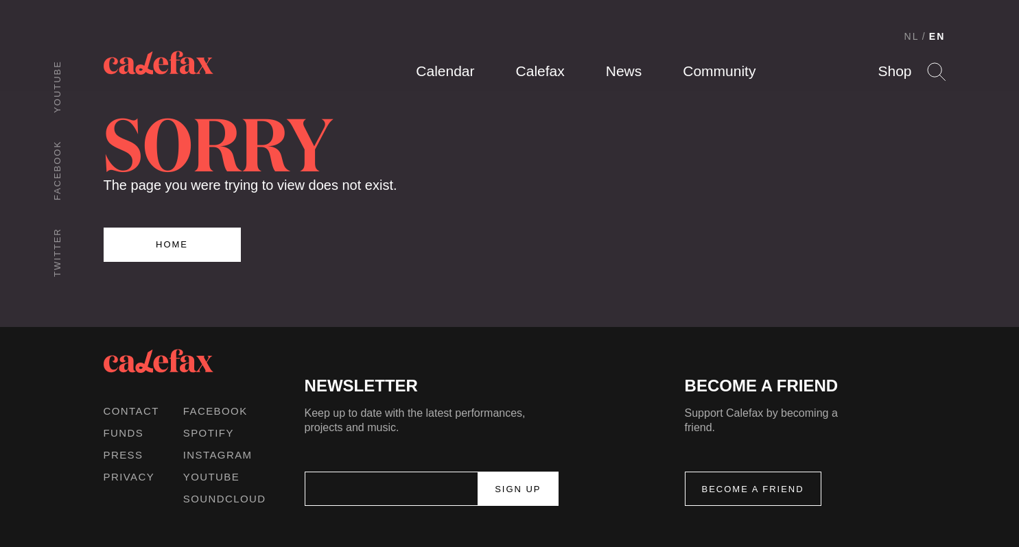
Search (936, 71)
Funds (124, 433)
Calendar (445, 71)
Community (719, 71)
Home (172, 244)
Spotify (208, 433)
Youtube (57, 86)
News (624, 71)
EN (937, 36)
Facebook (57, 170)
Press (123, 455)
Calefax (540, 71)
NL (912, 36)
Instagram (218, 455)
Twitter (57, 252)
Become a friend (753, 489)
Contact (131, 411)
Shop (894, 71)
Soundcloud (224, 499)
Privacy (129, 477)
